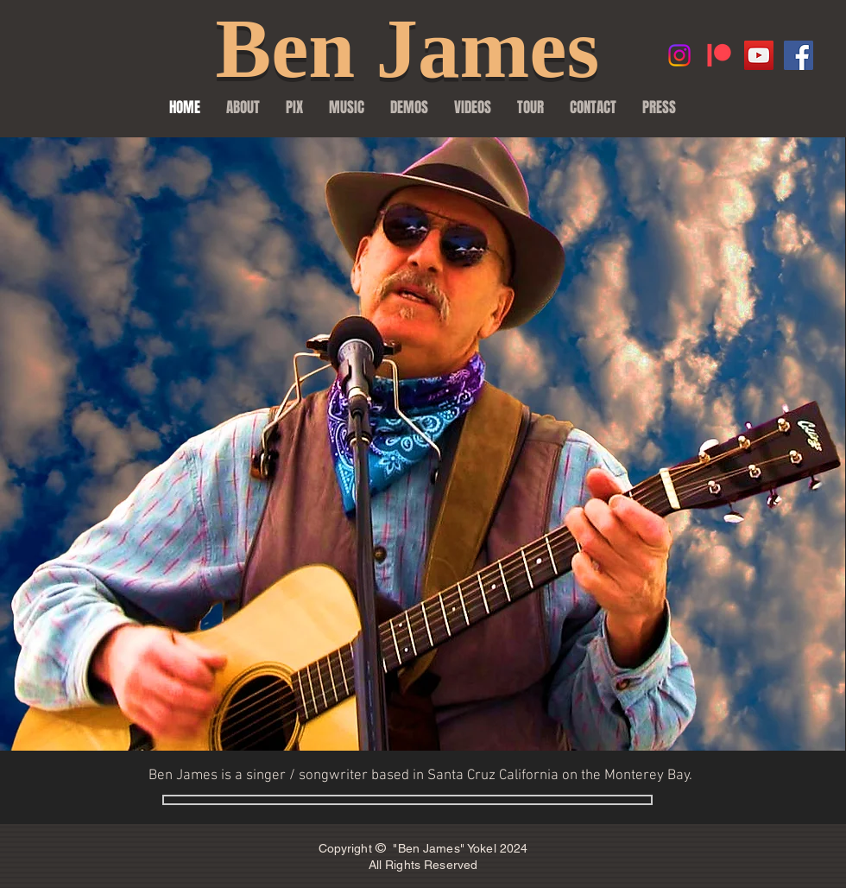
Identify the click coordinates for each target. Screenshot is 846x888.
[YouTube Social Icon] (758, 55)
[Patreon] (719, 55)
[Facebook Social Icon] (798, 55)
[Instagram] (679, 55)
